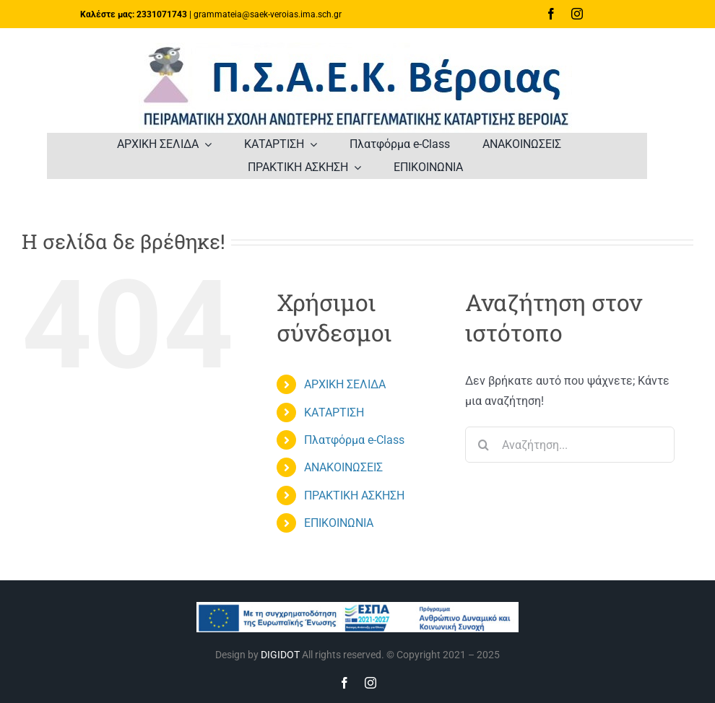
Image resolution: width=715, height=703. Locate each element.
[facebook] (551, 13)
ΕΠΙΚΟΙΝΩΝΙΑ (338, 523)
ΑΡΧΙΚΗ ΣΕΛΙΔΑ (345, 384)
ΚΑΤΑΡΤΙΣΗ (334, 412)
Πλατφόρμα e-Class (354, 440)
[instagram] (577, 13)
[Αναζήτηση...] (570, 445)
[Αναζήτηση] (483, 445)
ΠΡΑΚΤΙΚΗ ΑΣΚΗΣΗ (354, 495)
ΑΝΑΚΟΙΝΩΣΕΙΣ (343, 467)
